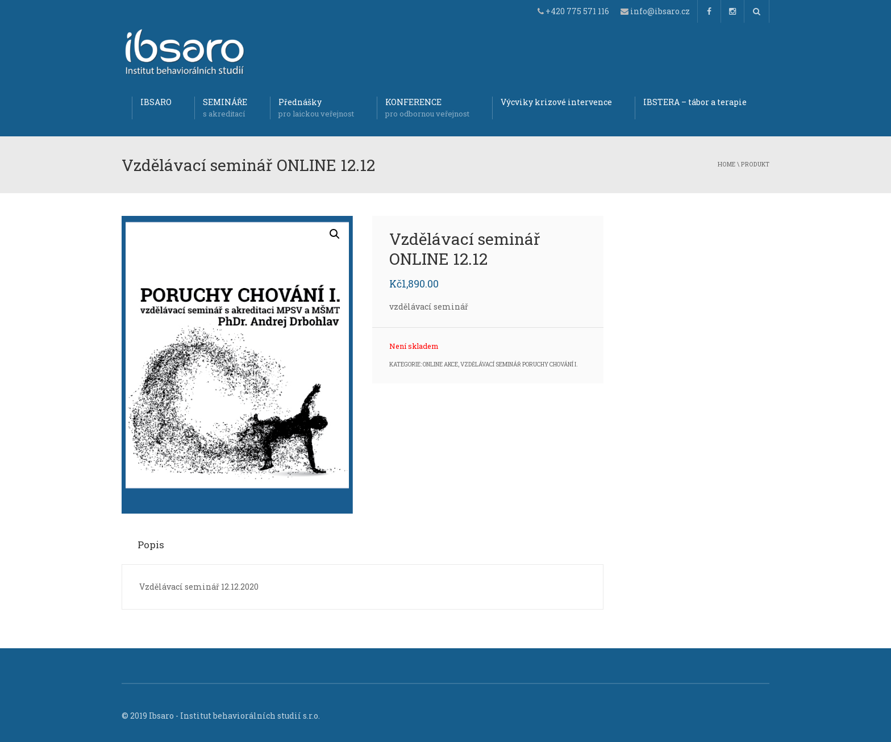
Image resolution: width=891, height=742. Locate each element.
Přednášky (316, 108)
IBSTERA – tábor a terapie (695, 102)
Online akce (440, 364)
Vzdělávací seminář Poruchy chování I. (519, 364)
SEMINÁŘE (225, 108)
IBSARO (156, 102)
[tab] (155, 545)
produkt (755, 164)
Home (726, 164)
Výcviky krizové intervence (556, 102)
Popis (151, 544)
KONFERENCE (427, 108)
